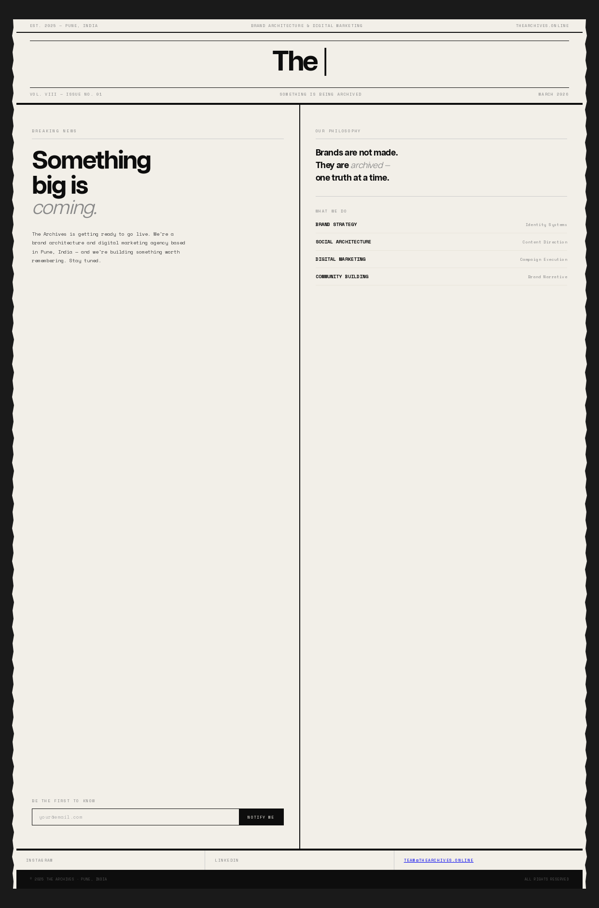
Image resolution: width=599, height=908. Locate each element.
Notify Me (261, 817)
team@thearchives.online (439, 860)
